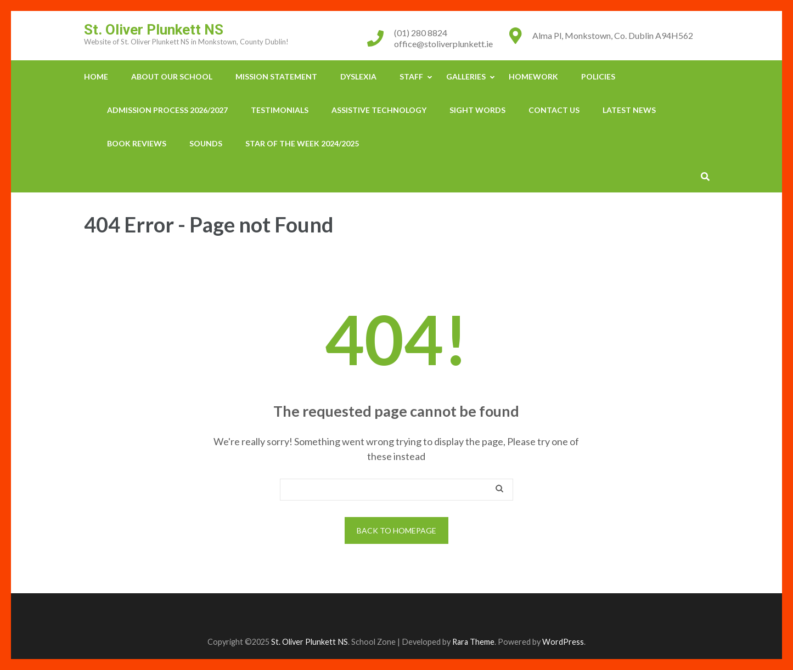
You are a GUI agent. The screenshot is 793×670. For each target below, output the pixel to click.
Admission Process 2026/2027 (167, 110)
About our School (171, 76)
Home (96, 76)
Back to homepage (396, 530)
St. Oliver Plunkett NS (153, 29)
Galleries (466, 76)
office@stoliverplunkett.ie (443, 43)
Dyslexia (358, 76)
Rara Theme (473, 641)
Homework (533, 76)
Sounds (205, 143)
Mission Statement (276, 76)
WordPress (563, 641)
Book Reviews (136, 143)
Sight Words (477, 110)
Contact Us (554, 110)
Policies (598, 76)
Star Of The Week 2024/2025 (302, 143)
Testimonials (279, 110)
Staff (411, 76)
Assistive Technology (378, 110)
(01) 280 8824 (420, 32)
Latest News (629, 110)
